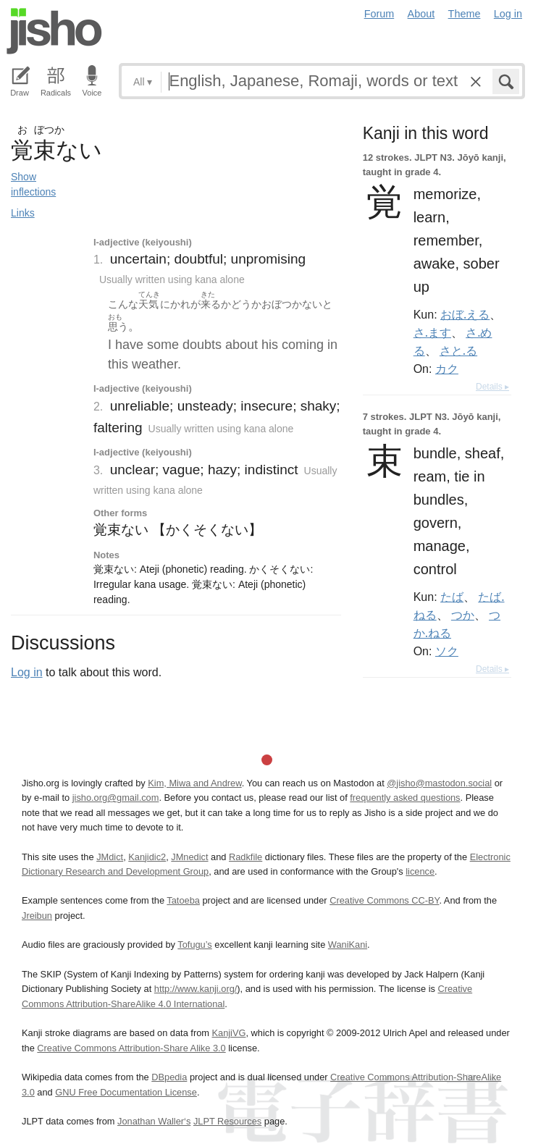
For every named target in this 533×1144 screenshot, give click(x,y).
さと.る (458, 350)
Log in (508, 14)
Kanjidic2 (147, 856)
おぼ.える (465, 314)
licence (420, 871)
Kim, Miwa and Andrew (194, 783)
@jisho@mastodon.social (439, 783)
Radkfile (245, 856)
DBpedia (169, 1077)
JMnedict (189, 856)
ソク (446, 651)
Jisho (54, 31)
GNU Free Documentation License (126, 1092)
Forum (379, 14)
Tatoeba (183, 900)
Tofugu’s (194, 944)
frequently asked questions (405, 797)
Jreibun (37, 915)
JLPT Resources (227, 1121)
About (421, 14)
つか (462, 615)
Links (23, 213)
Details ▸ (492, 387)
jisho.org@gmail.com (115, 797)
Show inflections (33, 184)
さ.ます (432, 332)
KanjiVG (228, 1032)
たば (451, 597)
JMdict (109, 856)
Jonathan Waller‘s (153, 1121)
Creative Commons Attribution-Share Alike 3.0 (131, 1048)
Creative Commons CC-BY (384, 900)
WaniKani (347, 944)
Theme (464, 14)
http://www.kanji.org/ (196, 988)
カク (446, 369)
